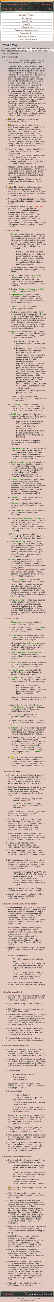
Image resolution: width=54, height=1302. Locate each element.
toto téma (22, 808)
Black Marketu (29, 308)
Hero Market (17, 909)
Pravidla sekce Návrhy (27, 33)
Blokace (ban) (27, 24)
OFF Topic (26, 252)
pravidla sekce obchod (24, 428)
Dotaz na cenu (24, 801)
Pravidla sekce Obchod (27, 27)
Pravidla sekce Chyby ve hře (27, 36)
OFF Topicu (27, 393)
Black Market (13, 779)
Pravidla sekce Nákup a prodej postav (27, 30)
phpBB (20, 1299)
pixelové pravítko (14, 1190)
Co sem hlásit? (28, 1129)
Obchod (19, 386)
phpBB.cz (32, 1300)
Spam (22, 437)
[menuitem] (9, 4)
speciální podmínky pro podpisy (23, 570)
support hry (18, 1119)
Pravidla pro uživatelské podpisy (27, 39)
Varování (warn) (27, 21)
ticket (38, 494)
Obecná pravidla (27, 18)
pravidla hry (39, 61)
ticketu (18, 189)
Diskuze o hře (29, 1121)
